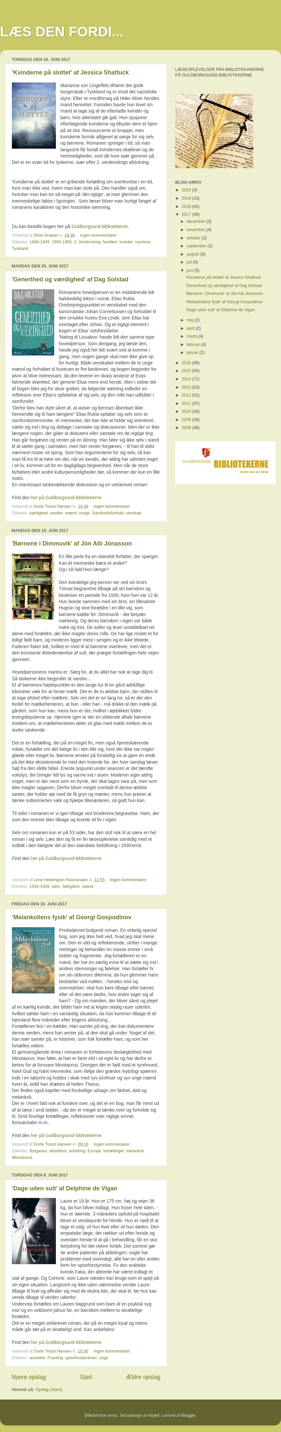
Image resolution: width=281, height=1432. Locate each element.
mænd (71, 513)
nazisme (143, 242)
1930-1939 (39, 886)
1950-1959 (61, 242)
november (197, 229)
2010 (186, 411)
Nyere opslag (29, 1377)
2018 (186, 206)
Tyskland (20, 248)
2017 (186, 214)
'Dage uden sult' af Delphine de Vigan (64, 1188)
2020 (186, 190)
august (193, 254)
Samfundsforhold (107, 513)
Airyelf (153, 1415)
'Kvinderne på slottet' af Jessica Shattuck (70, 72)
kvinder (126, 242)
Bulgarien (38, 1151)
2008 (186, 427)
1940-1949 (39, 242)
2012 (186, 395)
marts (192, 336)
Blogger (188, 1415)
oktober (194, 238)
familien (110, 242)
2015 (186, 370)
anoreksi (37, 1358)
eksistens (58, 1151)
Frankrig (55, 1358)
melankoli (135, 1151)
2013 (186, 387)
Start (86, 1377)
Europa (94, 1151)
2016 (186, 362)
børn (56, 886)
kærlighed (38, 513)
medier (56, 513)
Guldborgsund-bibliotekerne (99, 226)
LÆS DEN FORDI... (61, 31)
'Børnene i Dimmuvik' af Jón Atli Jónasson (72, 543)
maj (191, 320)
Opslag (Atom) (48, 1389)
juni (190, 270)
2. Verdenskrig (87, 242)
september (197, 246)
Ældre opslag (143, 1377)
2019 (186, 198)
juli (190, 262)
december (197, 221)
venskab (133, 513)
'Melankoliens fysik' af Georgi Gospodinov (72, 917)
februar (194, 344)
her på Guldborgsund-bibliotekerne (66, 497)
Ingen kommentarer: (99, 235)
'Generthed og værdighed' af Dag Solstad (70, 279)
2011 (186, 403)
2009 (186, 419)
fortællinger (113, 1151)
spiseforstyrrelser (81, 1358)
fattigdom (71, 886)
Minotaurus (22, 1157)
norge (84, 513)
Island (87, 886)
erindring (77, 1151)
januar (193, 352)
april (191, 328)
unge (103, 1358)
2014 (186, 379)
